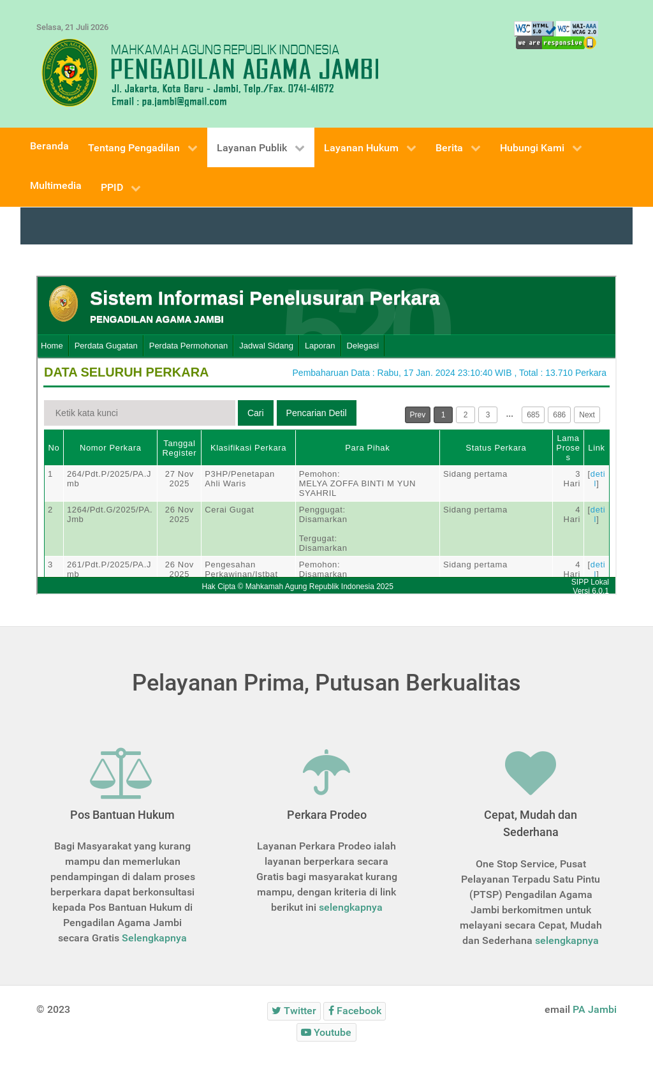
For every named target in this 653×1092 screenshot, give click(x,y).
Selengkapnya (154, 938)
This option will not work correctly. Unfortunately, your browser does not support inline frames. (326, 435)
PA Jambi (595, 1009)
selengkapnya (351, 907)
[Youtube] (326, 1032)
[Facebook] (354, 1011)
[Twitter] (294, 1011)
